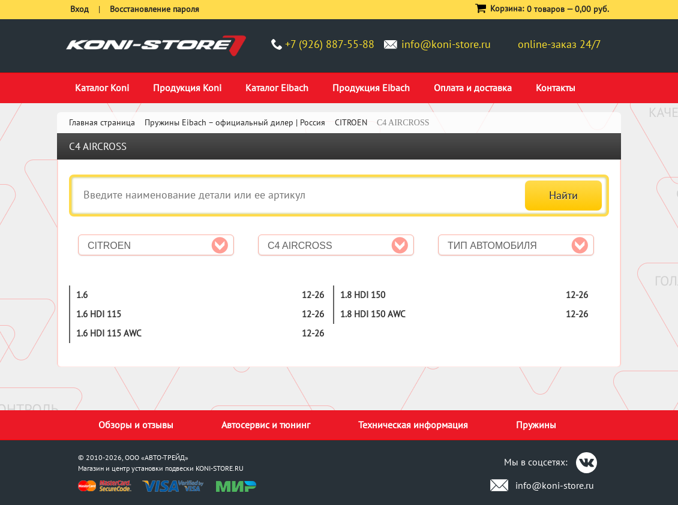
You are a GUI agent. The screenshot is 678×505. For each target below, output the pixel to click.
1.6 (82, 294)
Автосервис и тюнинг (265, 425)
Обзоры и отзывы (135, 425)
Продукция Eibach (371, 88)
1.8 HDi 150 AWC (373, 314)
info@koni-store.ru (446, 44)
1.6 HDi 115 (98, 314)
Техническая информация (413, 425)
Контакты (555, 88)
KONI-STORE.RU (220, 468)
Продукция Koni (187, 88)
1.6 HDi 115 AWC (109, 333)
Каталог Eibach (276, 88)
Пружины (536, 425)
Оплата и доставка (473, 88)
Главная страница (102, 122)
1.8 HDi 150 (362, 294)
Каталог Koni (102, 88)
